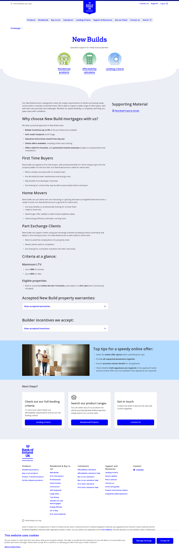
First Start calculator (86, 484)
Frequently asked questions (116, 494)
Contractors (55, 487)
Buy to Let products (30, 473)
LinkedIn (138, 470)
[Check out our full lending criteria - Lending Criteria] (43, 422)
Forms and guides (112, 487)
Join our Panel (121, 20)
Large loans (54, 494)
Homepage (15, 28)
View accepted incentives (65, 328)
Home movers (55, 483)
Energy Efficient (56, 507)
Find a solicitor (111, 479)
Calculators (68, 20)
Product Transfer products (33, 477)
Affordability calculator (87, 470)
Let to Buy (54, 510)
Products (31, 20)
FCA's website (106, 530)
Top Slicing (54, 497)
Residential (43, 20)
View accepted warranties (65, 306)
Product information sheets (116, 490)
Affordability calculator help (89, 473)
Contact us (135, 20)
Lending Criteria (83, 20)
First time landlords (58, 514)
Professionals (55, 479)
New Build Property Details (125, 111)
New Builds (54, 472)
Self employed (55, 490)
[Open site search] (147, 20)
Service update (111, 476)
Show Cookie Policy (14, 546)
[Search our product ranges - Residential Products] (89, 422)
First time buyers (56, 476)
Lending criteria (111, 472)
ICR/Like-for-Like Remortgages (56, 502)
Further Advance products (32, 480)
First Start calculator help (88, 487)
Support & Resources (102, 20)
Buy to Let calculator (86, 477)
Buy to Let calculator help (88, 480)
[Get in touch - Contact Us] (135, 422)
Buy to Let (55, 20)
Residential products (30, 470)
